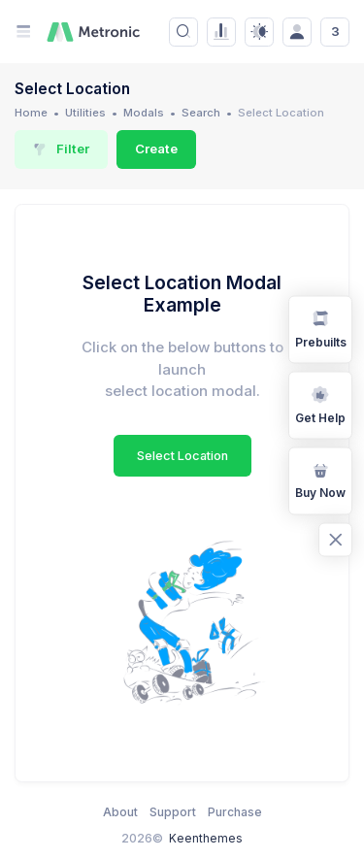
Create (156, 148)
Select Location (182, 455)
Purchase (235, 812)
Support (172, 812)
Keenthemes (206, 838)
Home (31, 112)
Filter (61, 148)
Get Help (320, 404)
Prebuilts (321, 328)
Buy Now (320, 479)
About (120, 812)
